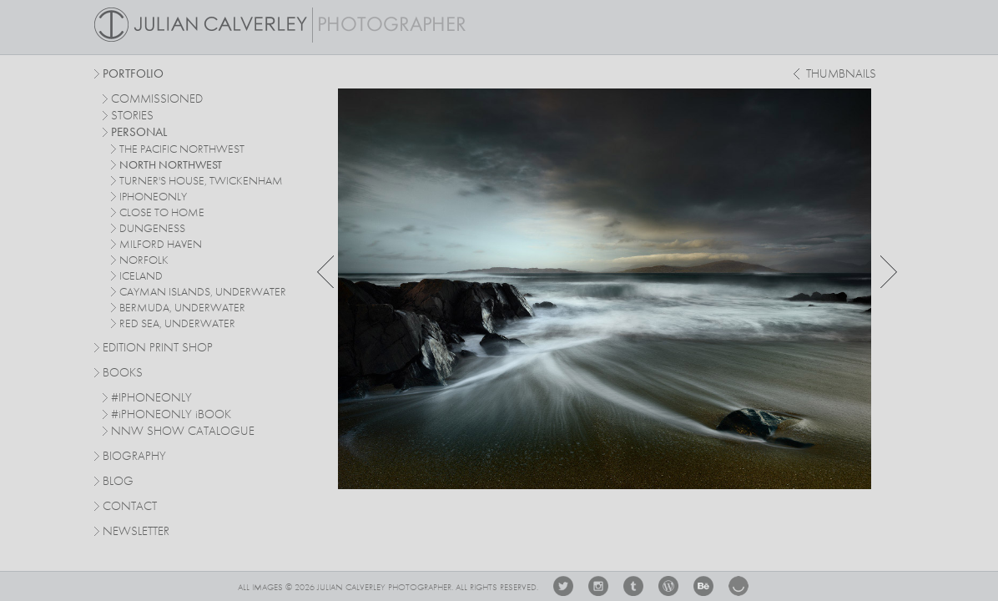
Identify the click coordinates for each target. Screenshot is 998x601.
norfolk (144, 260)
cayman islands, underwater (202, 292)
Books (123, 373)
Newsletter (136, 532)
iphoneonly (153, 197)
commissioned (157, 100)
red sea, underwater (177, 324)
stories (132, 116)
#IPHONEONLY (151, 398)
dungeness (152, 228)
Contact (130, 507)
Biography (134, 455)
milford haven (160, 244)
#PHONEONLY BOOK (171, 415)
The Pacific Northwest (181, 149)
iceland (141, 276)
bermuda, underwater (182, 308)
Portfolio (133, 75)
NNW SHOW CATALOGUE (183, 432)
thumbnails (841, 75)
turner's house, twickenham (201, 181)
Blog (118, 482)
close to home (161, 213)
